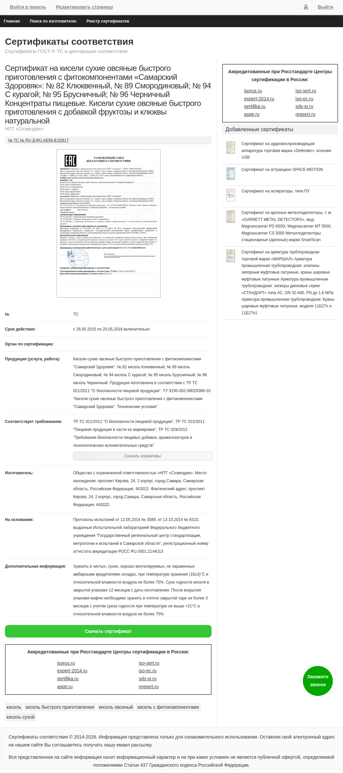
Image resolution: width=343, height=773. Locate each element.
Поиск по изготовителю (53, 21)
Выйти (325, 7)
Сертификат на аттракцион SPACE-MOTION (282, 169)
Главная (12, 21)
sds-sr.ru (148, 678)
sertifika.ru (68, 678)
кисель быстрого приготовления (60, 707)
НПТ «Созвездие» (24, 128)
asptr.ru (65, 686)
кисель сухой (20, 717)
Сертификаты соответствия (69, 41)
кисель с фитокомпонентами (168, 707)
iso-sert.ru (149, 663)
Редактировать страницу (84, 7)
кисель (14, 707)
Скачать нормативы (142, 456)
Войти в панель (28, 7)
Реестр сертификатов (107, 21)
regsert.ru (149, 686)
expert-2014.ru (72, 670)
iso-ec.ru (148, 670)
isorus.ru (66, 663)
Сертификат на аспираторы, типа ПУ (276, 191)
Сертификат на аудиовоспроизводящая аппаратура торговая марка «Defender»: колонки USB (286, 150)
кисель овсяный (116, 707)
